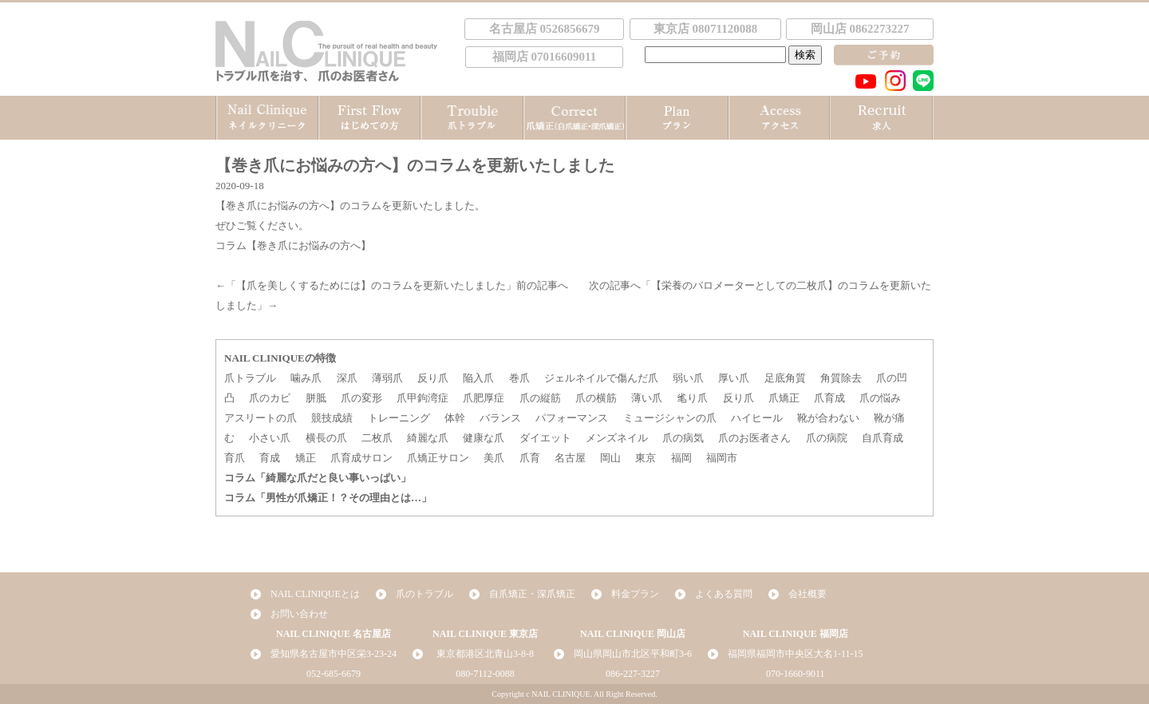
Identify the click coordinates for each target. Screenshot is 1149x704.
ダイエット (545, 438)
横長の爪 (326, 438)
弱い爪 (688, 378)
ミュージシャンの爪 (670, 418)
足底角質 (785, 378)
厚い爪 (733, 378)
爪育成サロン (361, 458)
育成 (269, 458)
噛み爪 (306, 378)
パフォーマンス (571, 418)
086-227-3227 (633, 673)
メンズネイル (617, 438)
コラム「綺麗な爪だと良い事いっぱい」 (317, 478)
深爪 (347, 378)
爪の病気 (683, 438)
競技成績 (332, 418)
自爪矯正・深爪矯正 (532, 593)
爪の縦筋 (540, 398)
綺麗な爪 (427, 438)
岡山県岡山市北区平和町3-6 (633, 653)
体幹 (454, 418)
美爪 (494, 458)
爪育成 (829, 398)
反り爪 (432, 378)
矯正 (305, 458)
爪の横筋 (596, 398)
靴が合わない (828, 418)
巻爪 (519, 378)
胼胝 (316, 398)
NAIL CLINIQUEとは (315, 593)
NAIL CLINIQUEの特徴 (280, 358)
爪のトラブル (424, 593)
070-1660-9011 (795, 673)
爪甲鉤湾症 (422, 398)
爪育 (529, 458)
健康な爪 (483, 438)
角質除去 (841, 378)
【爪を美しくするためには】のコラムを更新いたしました (371, 285)
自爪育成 (882, 438)
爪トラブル (250, 378)
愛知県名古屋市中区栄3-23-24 (333, 653)
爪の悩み (880, 398)
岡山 (610, 458)
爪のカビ (269, 398)
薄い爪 (646, 398)
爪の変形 (361, 398)
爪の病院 (826, 438)
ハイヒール (757, 418)
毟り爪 (692, 398)
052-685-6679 (333, 673)
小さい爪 (269, 438)
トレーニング (399, 418)
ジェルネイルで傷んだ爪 (601, 378)
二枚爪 (377, 438)
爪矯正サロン (438, 458)
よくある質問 (723, 593)
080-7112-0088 (485, 673)
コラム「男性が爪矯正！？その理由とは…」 (328, 498)
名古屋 (570, 458)
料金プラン (635, 593)
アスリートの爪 (260, 418)
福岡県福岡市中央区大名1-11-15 (795, 653)
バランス (500, 418)
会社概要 (807, 593)
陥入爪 (478, 378)
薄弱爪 (387, 378)
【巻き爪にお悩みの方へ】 (277, 206)
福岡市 (721, 458)
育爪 (234, 458)
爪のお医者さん (754, 438)
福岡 (681, 458)
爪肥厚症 (483, 398)
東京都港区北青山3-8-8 (485, 653)
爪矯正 (784, 398)
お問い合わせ (299, 613)
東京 (645, 458)
